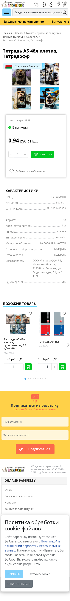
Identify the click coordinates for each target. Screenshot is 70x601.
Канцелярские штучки (19, 509)
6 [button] (39, 378)
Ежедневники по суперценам (24, 21)
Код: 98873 (9, 352)
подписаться (39, 449)
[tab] (34, 480)
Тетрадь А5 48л (48, 341)
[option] (24, 21)
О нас (8, 489)
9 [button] (46, 378)
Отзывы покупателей (18, 496)
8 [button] (43, 378)
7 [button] (41, 378)
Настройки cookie (39, 574)
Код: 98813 (43, 345)
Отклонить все (18, 584)
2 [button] (29, 378)
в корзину (43, 154)
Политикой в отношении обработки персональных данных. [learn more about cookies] (32, 545)
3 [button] (31, 378)
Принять (13, 574)
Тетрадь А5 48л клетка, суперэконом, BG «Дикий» (15, 344)
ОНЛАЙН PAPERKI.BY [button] (19, 480)
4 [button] (34, 378)
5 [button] (36, 378)
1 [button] (25, 378)
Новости (10, 502)
